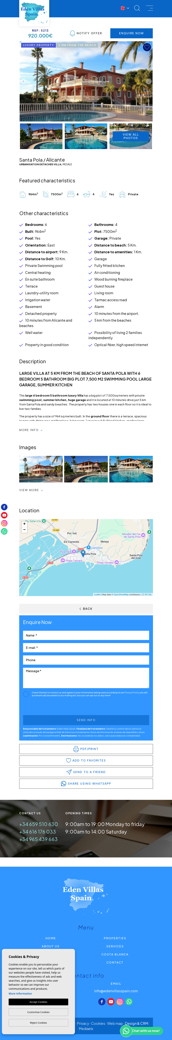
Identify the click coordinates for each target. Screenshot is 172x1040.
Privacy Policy (132, 692)
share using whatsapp (86, 783)
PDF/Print (86, 749)
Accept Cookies (38, 1002)
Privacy (83, 1023)
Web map (115, 1023)
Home (50, 938)
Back (86, 609)
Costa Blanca (115, 954)
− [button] (24, 530)
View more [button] (31, 490)
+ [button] (24, 524)
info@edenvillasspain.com (116, 991)
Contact (115, 962)
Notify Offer (86, 33)
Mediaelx (86, 1028)
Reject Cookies (38, 1022)
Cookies (98, 1023)
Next (149, 81)
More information (20, 993)
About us (51, 946)
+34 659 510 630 (38, 824)
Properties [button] (115, 938)
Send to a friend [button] (86, 772)
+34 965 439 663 (38, 839)
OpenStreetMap (121, 594)
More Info (31, 430)
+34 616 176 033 (37, 831)
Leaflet (97, 594)
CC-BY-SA (146, 594)
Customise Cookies (38, 1012)
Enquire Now (131, 33)
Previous (23, 81)
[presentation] (43, 707)
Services (115, 946)
